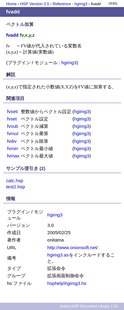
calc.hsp (14, 180)
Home (11, 4)
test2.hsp (15, 186)
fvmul (12, 133)
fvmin (12, 148)
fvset (12, 118)
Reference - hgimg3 (70, 4)
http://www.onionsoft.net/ (72, 247)
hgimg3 (69, 62)
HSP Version (34, 4)
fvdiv (12, 141)
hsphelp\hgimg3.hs (66, 283)
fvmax (13, 155)
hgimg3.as (58, 254)
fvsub (12, 126)
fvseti (12, 111)
